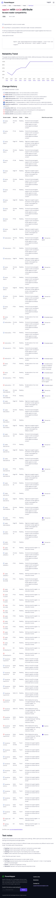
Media (24, 5)
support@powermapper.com (40, 885)
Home (4, 5)
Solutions (35, 880)
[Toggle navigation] (54, 2)
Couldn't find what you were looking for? (11, 887)
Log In (49, 2)
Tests (10, 5)
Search (23, 889)
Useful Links (36, 876)
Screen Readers (17, 5)
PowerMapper (7, 2)
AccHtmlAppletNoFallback (16, 829)
